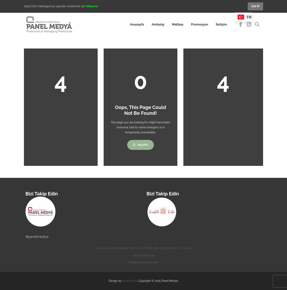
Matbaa (177, 24)
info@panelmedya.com (143, 262)
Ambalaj (158, 24)
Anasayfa (137, 24)
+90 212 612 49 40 (143, 255)
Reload (140, 144)
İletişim (221, 24)
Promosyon (199, 24)
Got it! (255, 6)
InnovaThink (130, 280)
